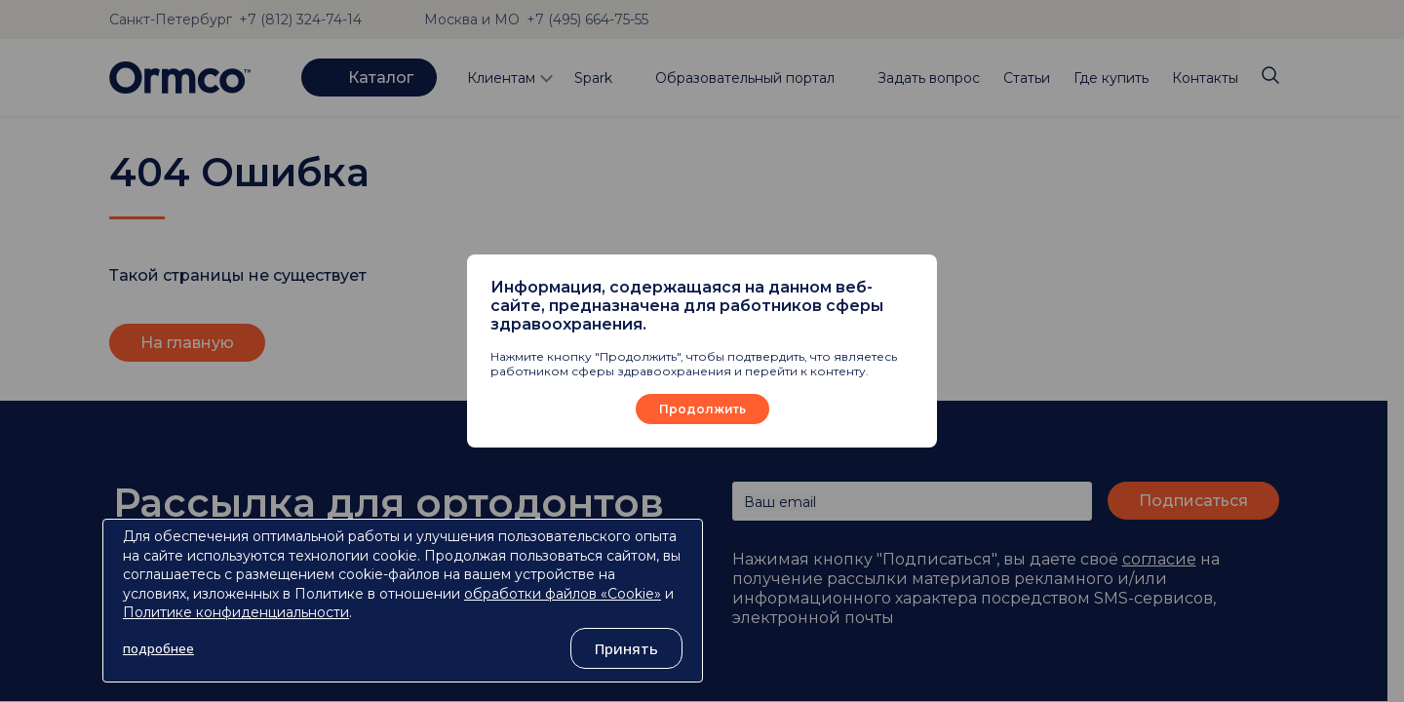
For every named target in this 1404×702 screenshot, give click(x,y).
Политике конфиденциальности (236, 612)
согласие (1159, 559)
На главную (187, 342)
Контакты (1205, 78)
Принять (626, 648)
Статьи (1026, 78)
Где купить (1111, 78)
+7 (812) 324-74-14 (300, 19)
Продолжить (702, 409)
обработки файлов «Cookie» (562, 594)
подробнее (158, 648)
